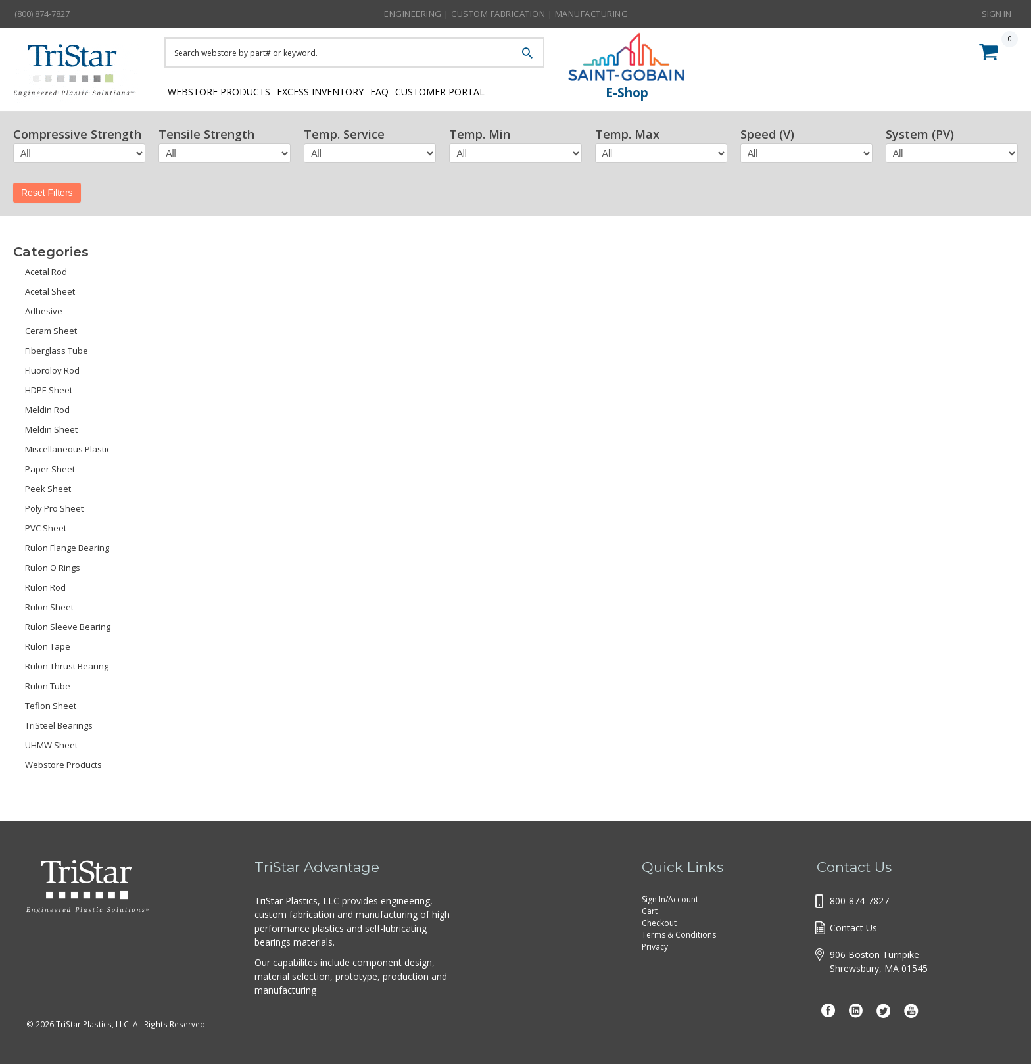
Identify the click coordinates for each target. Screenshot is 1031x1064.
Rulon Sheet (49, 607)
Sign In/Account (670, 899)
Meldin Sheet (51, 429)
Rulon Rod (45, 587)
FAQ (403, 90)
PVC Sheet (45, 528)
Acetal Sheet (50, 291)
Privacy (655, 946)
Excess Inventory (330, 90)
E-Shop (627, 92)
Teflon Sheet (50, 706)
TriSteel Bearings (59, 725)
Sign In (996, 13)
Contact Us (853, 927)
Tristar (79, 73)
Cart (650, 911)
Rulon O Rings (52, 567)
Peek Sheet (48, 489)
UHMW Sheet (51, 745)
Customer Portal (476, 90)
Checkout (659, 923)
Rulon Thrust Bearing (66, 666)
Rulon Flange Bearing (67, 548)
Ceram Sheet (51, 331)
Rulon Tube (47, 686)
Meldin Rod (47, 410)
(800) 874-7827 (42, 14)
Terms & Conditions (679, 934)
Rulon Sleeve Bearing (67, 627)
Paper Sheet (50, 469)
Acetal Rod (46, 272)
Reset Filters (47, 192)
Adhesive (43, 311)
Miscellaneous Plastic (67, 449)
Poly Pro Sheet (54, 508)
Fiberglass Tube (56, 350)
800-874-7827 (859, 900)
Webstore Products (215, 90)
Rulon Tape (47, 646)
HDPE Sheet (48, 390)
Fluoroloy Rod (52, 370)
